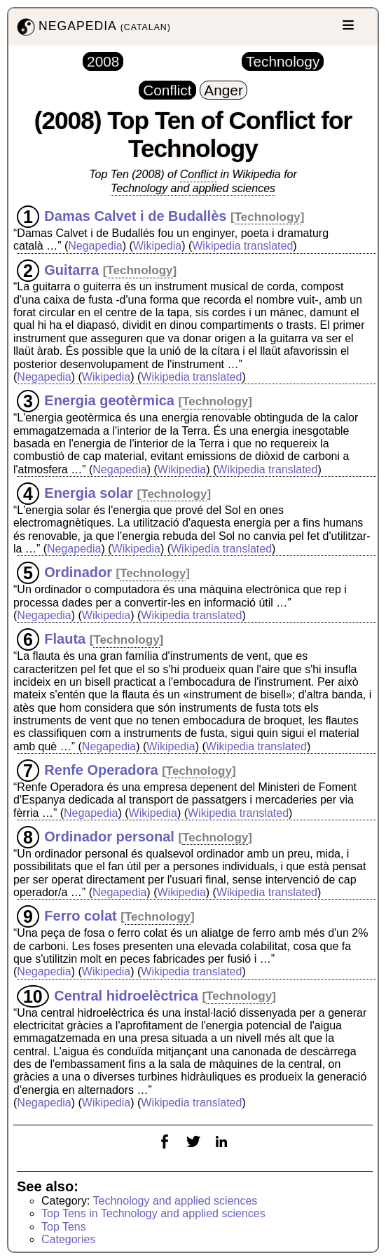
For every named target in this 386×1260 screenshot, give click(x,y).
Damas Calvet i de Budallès (135, 216)
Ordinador (78, 572)
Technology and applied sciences (193, 188)
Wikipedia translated (242, 246)
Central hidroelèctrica (126, 995)
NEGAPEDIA (92, 27)
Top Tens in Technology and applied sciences (153, 1213)
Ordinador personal (109, 836)
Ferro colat (80, 915)
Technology (268, 217)
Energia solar (88, 493)
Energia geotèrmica (109, 400)
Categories (68, 1239)
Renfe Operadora (101, 770)
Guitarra (71, 269)
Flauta (64, 638)
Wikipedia (157, 246)
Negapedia (95, 246)
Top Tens (63, 1227)
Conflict (198, 174)
